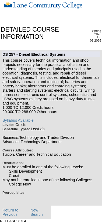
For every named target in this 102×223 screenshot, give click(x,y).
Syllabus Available (18, 120)
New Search (36, 212)
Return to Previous (10, 212)
